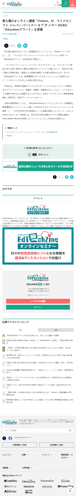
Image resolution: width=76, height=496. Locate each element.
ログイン (37, 307)
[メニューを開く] (3, 3)
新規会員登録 (37, 301)
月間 (55, 330)
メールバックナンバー (38, 295)
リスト (12, 46)
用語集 (6, 468)
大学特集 (27, 468)
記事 (25, 455)
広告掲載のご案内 (56, 445)
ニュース (7, 455)
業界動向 (5, 38)
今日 (20, 330)
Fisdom (9, 136)
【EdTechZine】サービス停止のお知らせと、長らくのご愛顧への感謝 (32, 335)
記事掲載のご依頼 (19, 445)
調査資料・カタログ (67, 456)
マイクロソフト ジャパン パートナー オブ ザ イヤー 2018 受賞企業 (32, 132)
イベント (47, 455)
